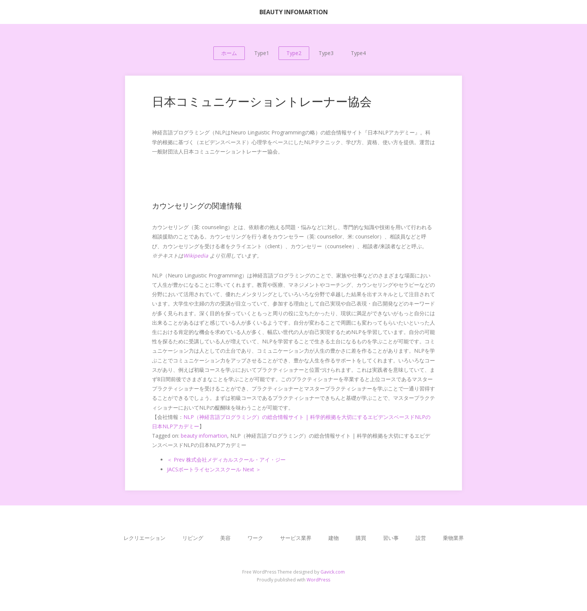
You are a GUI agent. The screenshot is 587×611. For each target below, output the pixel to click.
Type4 (358, 53)
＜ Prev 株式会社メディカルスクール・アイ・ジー (226, 459)
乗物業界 (453, 537)
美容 (225, 537)
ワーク (255, 537)
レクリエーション (144, 537)
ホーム (229, 53)
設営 (421, 537)
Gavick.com (332, 572)
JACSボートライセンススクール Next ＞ (214, 469)
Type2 (293, 53)
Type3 (326, 53)
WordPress (318, 580)
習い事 (391, 537)
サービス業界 (295, 537)
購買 (361, 537)
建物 (333, 537)
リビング (192, 537)
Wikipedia (195, 255)
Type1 (261, 53)
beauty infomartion (204, 435)
